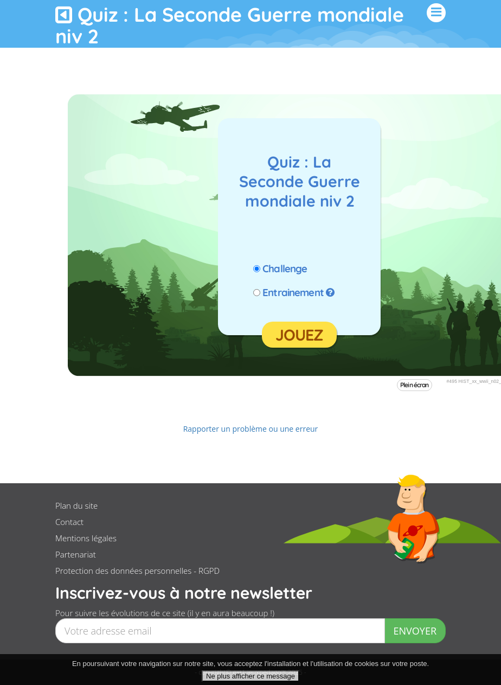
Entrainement (293, 292)
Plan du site (76, 505)
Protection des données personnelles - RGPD (137, 570)
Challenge (284, 268)
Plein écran (414, 385)
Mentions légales (86, 538)
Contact (69, 521)
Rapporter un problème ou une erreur (250, 429)
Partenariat (75, 554)
